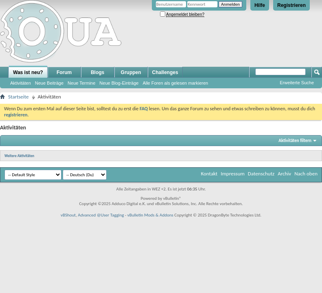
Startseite (18, 97)
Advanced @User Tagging (101, 215)
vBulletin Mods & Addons (150, 215)
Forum (64, 72)
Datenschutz (261, 174)
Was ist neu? (28, 72)
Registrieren (291, 5)
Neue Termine (81, 83)
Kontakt (209, 174)
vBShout (68, 215)
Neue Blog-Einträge (118, 83)
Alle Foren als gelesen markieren (175, 83)
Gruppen (131, 72)
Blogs (97, 72)
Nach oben (306, 174)
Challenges (165, 72)
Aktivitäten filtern (294, 140)
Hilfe (259, 5)
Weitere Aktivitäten (19, 155)
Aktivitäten (20, 83)
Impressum (233, 174)
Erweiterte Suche (297, 82)
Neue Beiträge (49, 83)
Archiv (284, 174)
